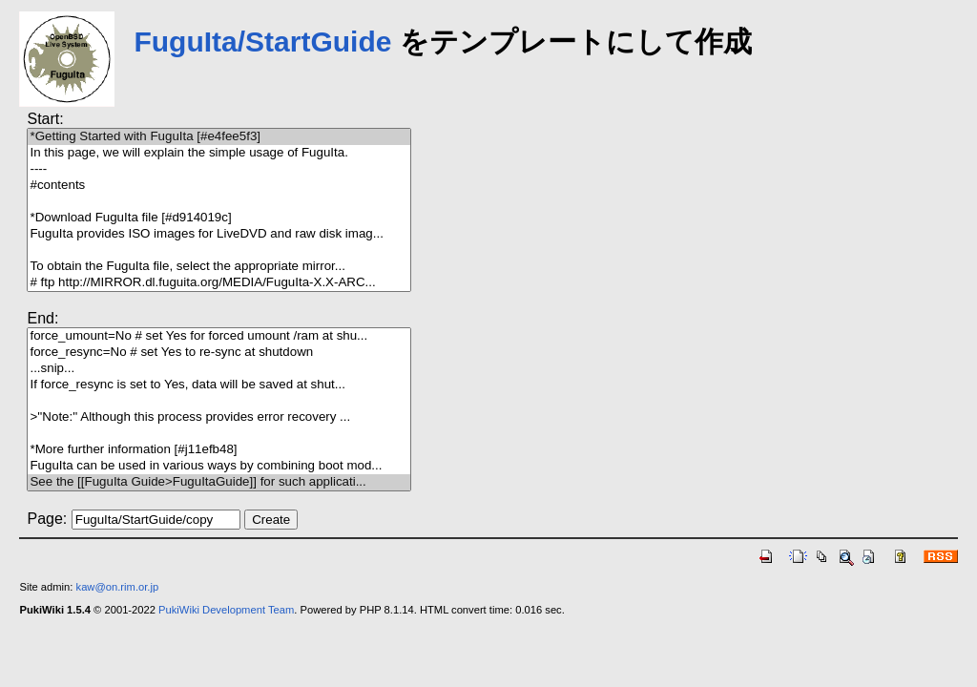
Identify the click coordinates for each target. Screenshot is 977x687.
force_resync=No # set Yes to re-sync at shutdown (218, 352)
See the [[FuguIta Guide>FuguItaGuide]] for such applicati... (218, 482)
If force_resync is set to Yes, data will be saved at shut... (218, 385)
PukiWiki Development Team (226, 609)
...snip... (218, 369)
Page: (47, 518)
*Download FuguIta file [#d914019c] (218, 218)
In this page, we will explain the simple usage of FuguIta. (218, 153)
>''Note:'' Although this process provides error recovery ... (218, 417)
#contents (218, 185)
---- (218, 169)
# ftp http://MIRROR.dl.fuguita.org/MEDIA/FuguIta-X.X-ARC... (218, 283)
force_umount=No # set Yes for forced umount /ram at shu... (218, 336)
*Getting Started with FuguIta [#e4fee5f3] (218, 137)
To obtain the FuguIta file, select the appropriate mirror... (218, 267)
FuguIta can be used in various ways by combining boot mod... (218, 466)
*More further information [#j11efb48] (218, 450)
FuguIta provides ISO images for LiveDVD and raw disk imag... (218, 234)
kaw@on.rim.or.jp (117, 587)
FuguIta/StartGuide (262, 41)
